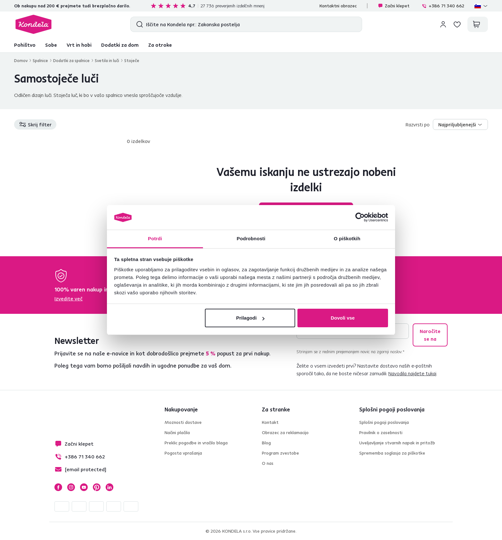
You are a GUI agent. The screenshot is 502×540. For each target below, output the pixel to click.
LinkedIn (109, 487)
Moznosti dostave (183, 422)
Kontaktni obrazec (338, 5)
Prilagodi (250, 318)
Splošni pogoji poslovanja (384, 422)
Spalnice (40, 60)
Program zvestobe (280, 453)
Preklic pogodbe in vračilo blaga (196, 443)
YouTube (84, 487)
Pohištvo (25, 45)
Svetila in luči (107, 60)
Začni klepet (393, 5)
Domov (21, 60)
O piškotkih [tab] (347, 238)
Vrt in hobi (79, 45)
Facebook (58, 487)
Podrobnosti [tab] (251, 238)
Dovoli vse (343, 318)
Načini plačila (177, 432)
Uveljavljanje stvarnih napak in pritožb (397, 443)
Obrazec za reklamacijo (285, 432)
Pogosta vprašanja (183, 453)
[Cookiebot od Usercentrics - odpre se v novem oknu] (360, 217)
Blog (266, 443)
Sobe (51, 45)
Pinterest (97, 487)
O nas (267, 463)
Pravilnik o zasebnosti (380, 432)
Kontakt (270, 422)
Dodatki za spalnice (71, 60)
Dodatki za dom (120, 45)
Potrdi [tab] (155, 238)
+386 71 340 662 (443, 5)
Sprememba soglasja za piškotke (392, 453)
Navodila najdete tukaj (412, 373)
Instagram (71, 487)
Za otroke (160, 45)
